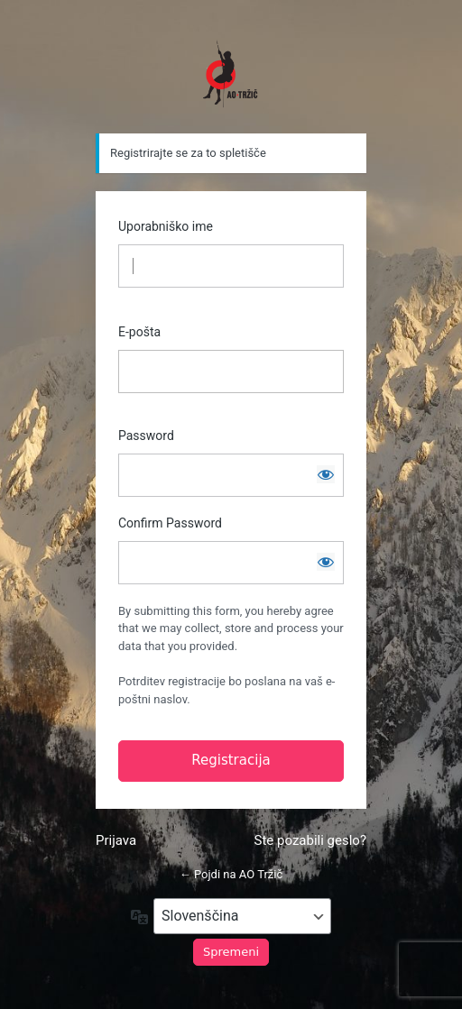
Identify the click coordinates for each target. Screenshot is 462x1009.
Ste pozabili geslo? (310, 840)
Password (146, 435)
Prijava (116, 840)
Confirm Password (170, 523)
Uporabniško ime (165, 226)
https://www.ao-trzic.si (231, 74)
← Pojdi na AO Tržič (231, 874)
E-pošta (139, 332)
